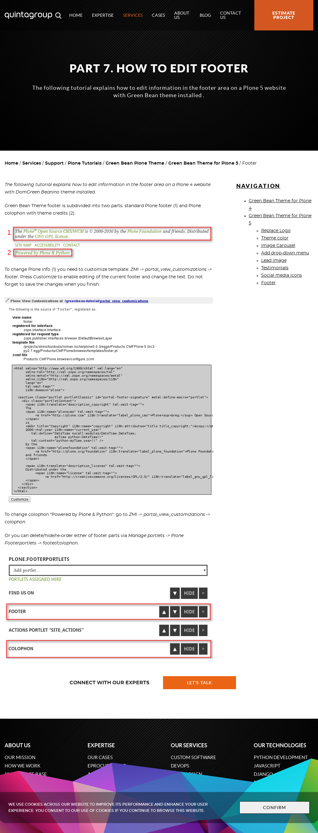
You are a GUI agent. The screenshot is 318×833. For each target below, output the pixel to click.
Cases (158, 15)
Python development (281, 757)
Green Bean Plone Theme (135, 163)
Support (54, 163)
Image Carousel (278, 246)
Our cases (100, 757)
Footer (268, 283)
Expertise (103, 15)
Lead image (274, 260)
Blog (205, 15)
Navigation (258, 186)
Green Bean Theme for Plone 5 (203, 163)
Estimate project (283, 15)
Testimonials (274, 268)
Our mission (20, 757)
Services (133, 15)
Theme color (274, 238)
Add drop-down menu (285, 253)
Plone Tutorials (85, 163)
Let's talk (199, 682)
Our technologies (280, 745)
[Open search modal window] (58, 15)
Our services (189, 745)
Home (76, 15)
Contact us (230, 15)
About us (181, 15)
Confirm (274, 807)
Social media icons (281, 275)
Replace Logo (276, 231)
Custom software (193, 757)
